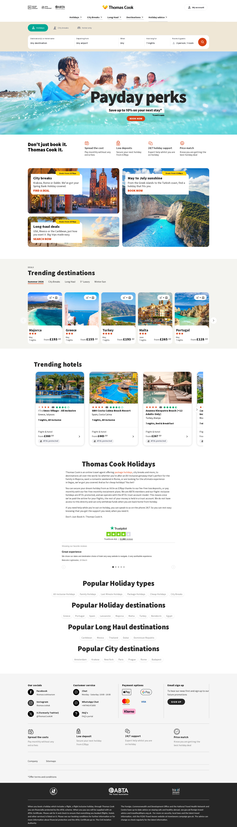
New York (109, 657)
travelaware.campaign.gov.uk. (181, 815)
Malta (131, 614)
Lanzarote (105, 614)
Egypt (169, 614)
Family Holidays (88, 592)
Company (33, 759)
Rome (144, 657)
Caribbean (86, 636)
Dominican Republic (144, 636)
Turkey (142, 614)
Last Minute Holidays (111, 592)
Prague (132, 657)
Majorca (119, 614)
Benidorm (156, 614)
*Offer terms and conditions (42, 775)
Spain (92, 614)
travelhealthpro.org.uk (141, 811)
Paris (120, 657)
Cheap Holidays (158, 592)
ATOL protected (49, 439)
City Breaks (176, 592)
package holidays (123, 470)
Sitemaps (51, 759)
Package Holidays (136, 592)
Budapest (156, 657)
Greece (66, 614)
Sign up (176, 700)
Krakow (95, 657)
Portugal (79, 614)
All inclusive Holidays (64, 592)
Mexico (100, 636)
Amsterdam (80, 657)
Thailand (113, 636)
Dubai (126, 636)
